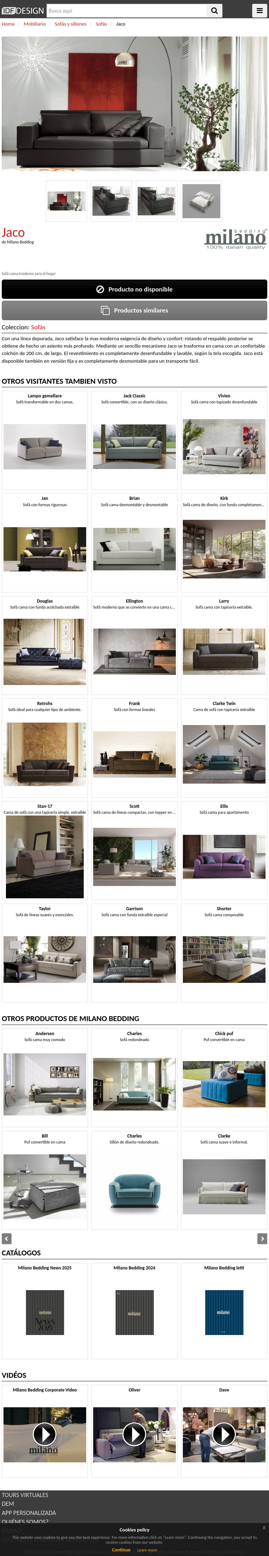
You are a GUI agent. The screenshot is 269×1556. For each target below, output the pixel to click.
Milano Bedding (20, 242)
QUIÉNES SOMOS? (25, 1522)
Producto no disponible (134, 289)
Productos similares (134, 310)
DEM (8, 1504)
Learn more (147, 1550)
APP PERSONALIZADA (29, 1513)
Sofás (38, 327)
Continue (121, 1550)
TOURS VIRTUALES (25, 1495)
